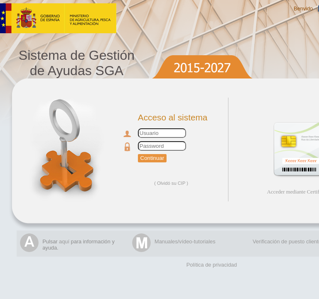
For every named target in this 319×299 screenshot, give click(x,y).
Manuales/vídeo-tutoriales (185, 241)
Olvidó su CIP (171, 183)
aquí (64, 241)
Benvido (303, 8)
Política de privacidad (211, 265)
